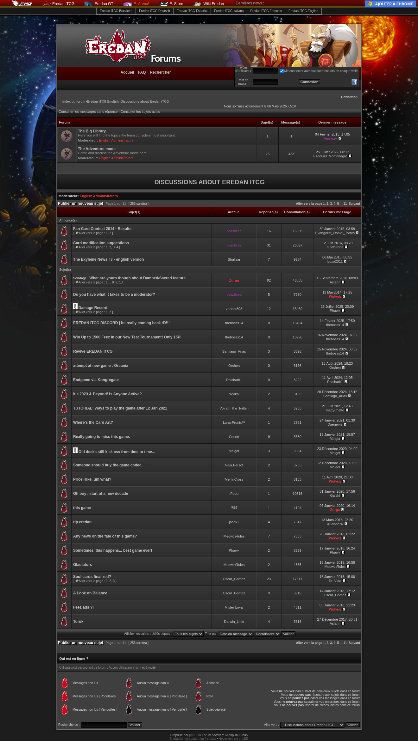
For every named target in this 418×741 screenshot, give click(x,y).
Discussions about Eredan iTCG (145, 101)
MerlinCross (234, 479)
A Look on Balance (90, 593)
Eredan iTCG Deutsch (154, 11)
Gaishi (335, 495)
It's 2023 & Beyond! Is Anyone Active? (107, 394)
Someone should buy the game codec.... (109, 465)
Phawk (335, 311)
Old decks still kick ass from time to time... (117, 452)
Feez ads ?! (83, 607)
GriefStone (335, 247)
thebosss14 (234, 323)
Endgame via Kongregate (96, 380)
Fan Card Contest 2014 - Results (102, 229)
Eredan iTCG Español (192, 11)
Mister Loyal (234, 607)
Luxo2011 (335, 261)
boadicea (234, 231)
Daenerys (334, 424)
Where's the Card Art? (93, 422)
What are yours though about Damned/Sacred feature (137, 278)
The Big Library (92, 131)
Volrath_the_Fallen (234, 408)
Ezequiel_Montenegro (330, 156)
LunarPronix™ (234, 422)
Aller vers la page (309, 203)
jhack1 (234, 522)
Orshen (234, 365)
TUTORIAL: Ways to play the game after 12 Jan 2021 (120, 408)
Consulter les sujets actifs (140, 111)
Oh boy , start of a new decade (100, 493)
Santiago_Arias (234, 351)
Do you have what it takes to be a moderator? (114, 294)
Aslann (335, 282)
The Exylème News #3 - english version (108, 259)
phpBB (194, 735)
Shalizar (234, 259)
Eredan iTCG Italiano (229, 11)
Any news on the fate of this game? (105, 536)
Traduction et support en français (193, 738)
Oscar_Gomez (234, 579)
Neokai (234, 394)
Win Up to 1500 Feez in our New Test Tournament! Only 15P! (127, 337)
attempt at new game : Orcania (100, 365)
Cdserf (234, 437)
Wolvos (335, 296)
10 (121, 282)
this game (82, 508)
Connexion (349, 97)
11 (345, 203)
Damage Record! (94, 308)
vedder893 (234, 309)
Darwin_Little (234, 621)
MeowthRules (234, 536)
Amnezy (330, 138)
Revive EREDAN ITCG (93, 351)
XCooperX (335, 524)
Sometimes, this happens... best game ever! (112, 550)
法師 (234, 507)
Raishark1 (234, 380)
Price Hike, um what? (92, 479)
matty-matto (335, 410)
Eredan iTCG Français (266, 11)
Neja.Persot (234, 465)
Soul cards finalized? (92, 576)
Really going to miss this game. (101, 436)
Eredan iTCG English (303, 11)
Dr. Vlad (335, 581)
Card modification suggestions (101, 243)
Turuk (78, 621)
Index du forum (73, 101)
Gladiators (82, 564)
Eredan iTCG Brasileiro (116, 11)
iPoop (234, 493)
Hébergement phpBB (233, 738)
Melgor (335, 438)
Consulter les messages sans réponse (88, 111)
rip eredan (82, 522)
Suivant (354, 203)
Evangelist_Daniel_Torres (335, 233)
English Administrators (116, 140)
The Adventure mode (97, 149)
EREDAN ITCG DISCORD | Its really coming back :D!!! (121, 323)
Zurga (234, 280)
